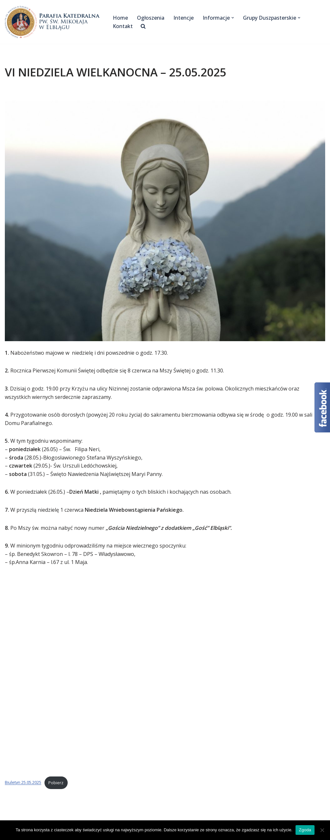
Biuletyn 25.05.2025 (23, 783)
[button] (232, 17)
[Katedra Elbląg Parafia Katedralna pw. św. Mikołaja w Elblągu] (53, 22)
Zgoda (305, 829)
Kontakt (123, 26)
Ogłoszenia (150, 17)
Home (120, 17)
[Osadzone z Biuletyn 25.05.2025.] (165, 673)
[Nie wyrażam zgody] (322, 830)
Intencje (183, 17)
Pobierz (55, 783)
